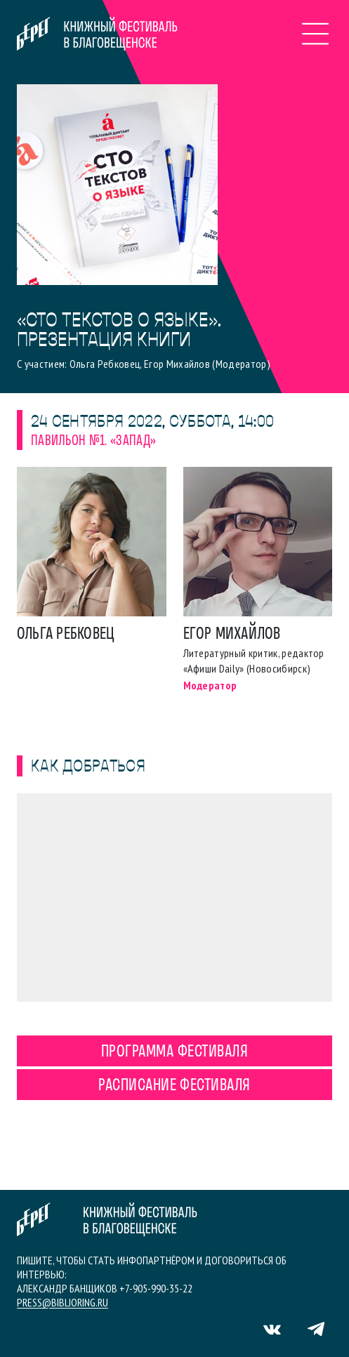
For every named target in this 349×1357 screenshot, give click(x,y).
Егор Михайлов (232, 634)
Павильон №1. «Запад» (93, 442)
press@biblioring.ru (62, 1302)
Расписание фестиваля (174, 1086)
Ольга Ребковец (65, 634)
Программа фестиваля (174, 1052)
